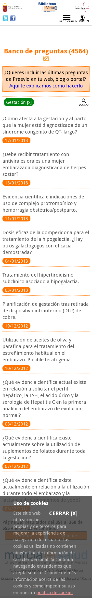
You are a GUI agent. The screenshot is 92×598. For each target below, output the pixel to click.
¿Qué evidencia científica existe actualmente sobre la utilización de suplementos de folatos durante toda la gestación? (44, 447)
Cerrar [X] (63, 513)
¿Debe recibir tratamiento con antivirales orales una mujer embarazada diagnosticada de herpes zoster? (44, 164)
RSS (46, 58)
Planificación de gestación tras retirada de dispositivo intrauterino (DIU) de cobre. (45, 310)
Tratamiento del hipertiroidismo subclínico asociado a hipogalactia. (40, 278)
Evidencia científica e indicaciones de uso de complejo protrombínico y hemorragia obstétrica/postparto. (43, 203)
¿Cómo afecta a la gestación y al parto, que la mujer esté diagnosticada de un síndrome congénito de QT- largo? (45, 125)
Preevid (18, 33)
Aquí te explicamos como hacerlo (46, 85)
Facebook (13, 18)
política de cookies (54, 592)
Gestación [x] (19, 102)
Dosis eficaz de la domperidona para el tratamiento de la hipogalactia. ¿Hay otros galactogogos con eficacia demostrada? (45, 242)
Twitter (6, 18)
